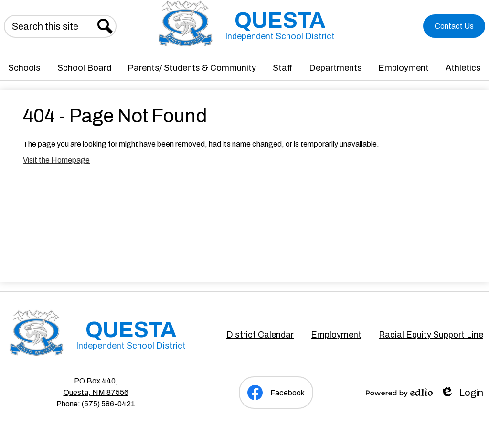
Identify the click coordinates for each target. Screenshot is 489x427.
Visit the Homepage (56, 160)
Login (461, 393)
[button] (24, 68)
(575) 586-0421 (108, 404)
